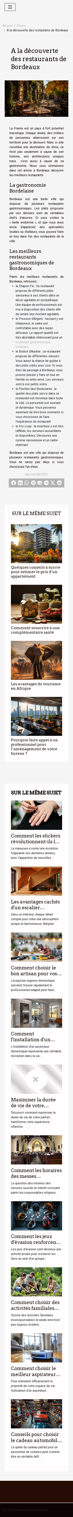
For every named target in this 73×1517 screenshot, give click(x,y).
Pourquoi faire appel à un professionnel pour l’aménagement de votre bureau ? (34, 747)
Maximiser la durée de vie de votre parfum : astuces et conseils (33, 1108)
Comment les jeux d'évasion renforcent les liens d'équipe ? (34, 1242)
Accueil (7, 25)
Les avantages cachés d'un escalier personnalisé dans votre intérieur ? (35, 910)
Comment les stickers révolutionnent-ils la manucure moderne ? (36, 841)
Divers (21, 25)
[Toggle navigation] (10, 7)
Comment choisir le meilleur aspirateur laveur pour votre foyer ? (33, 1377)
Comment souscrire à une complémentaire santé (35, 630)
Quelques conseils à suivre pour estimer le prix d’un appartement (35, 572)
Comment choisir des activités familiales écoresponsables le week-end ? (35, 1311)
